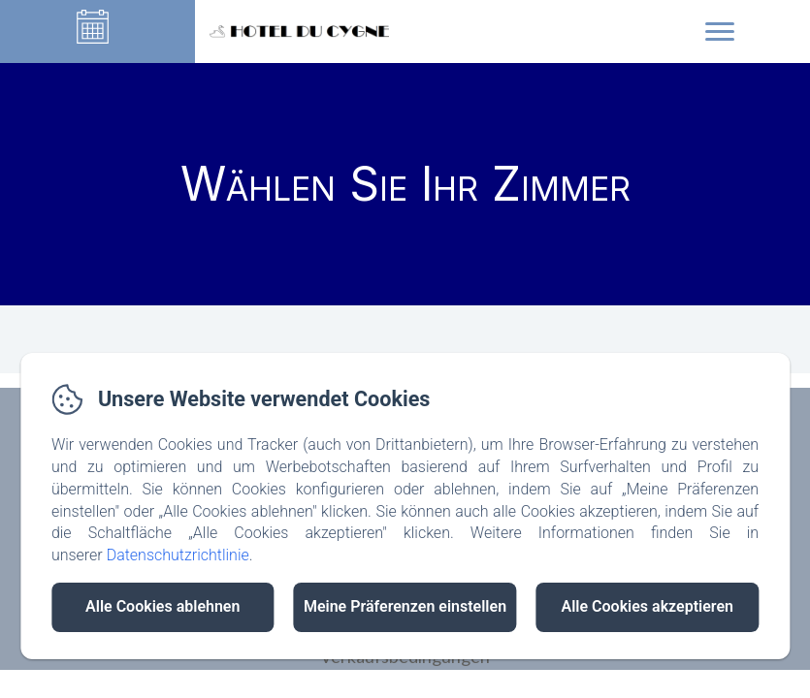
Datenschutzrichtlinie (178, 555)
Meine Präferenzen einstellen (405, 606)
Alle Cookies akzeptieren (647, 606)
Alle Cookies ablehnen (162, 606)
